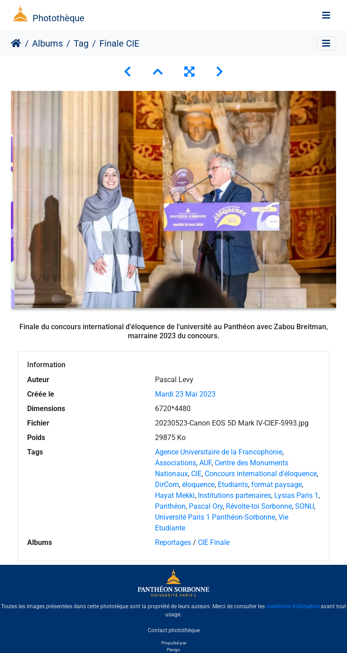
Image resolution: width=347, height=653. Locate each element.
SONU (304, 506)
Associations (175, 463)
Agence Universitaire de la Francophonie (218, 452)
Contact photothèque (174, 630)
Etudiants (233, 484)
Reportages (173, 542)
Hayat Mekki (175, 495)
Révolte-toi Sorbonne (259, 506)
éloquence (198, 484)
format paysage (276, 484)
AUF (205, 463)
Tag (81, 43)
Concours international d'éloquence (261, 473)
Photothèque (58, 18)
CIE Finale (214, 542)
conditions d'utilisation (292, 606)
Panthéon (170, 506)
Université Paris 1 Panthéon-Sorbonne (215, 517)
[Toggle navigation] (326, 15)
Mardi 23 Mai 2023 (185, 394)
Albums (47, 43)
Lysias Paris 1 (296, 495)
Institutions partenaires (234, 495)
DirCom (167, 484)
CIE (196, 473)
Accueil (16, 43)
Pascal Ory (206, 506)
